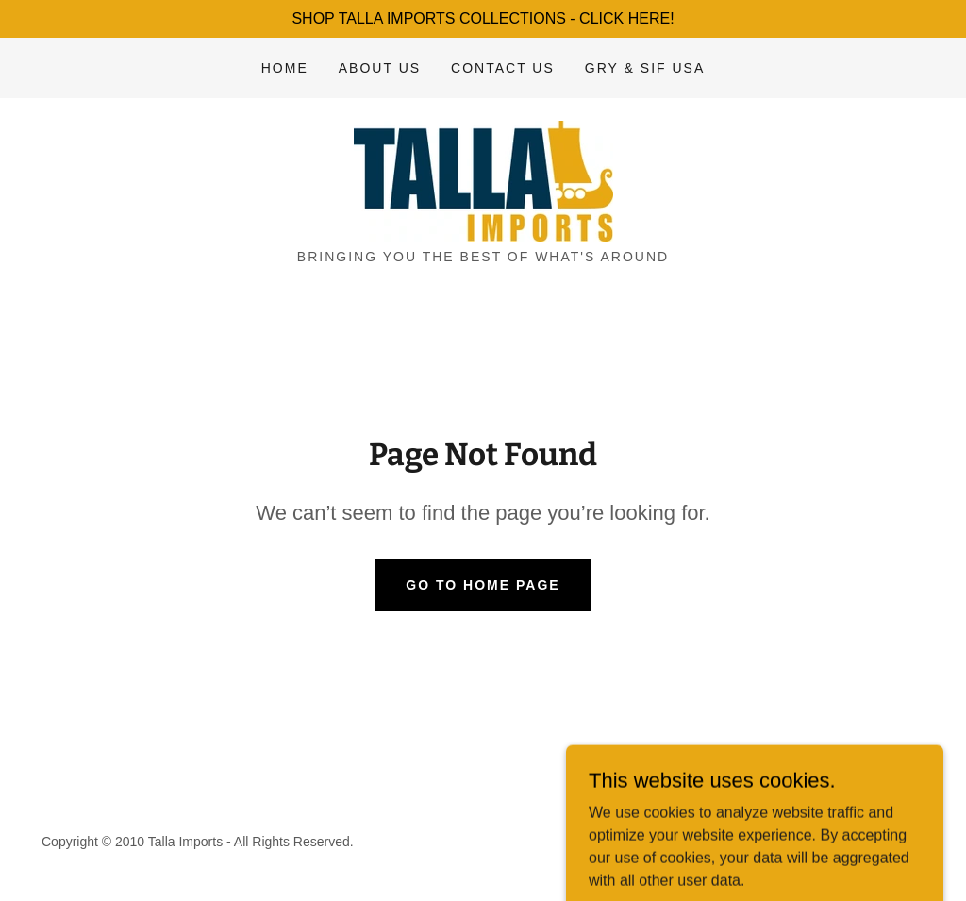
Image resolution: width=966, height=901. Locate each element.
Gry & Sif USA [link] (645, 67)
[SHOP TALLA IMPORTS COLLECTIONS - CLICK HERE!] (483, 19)
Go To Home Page (482, 584)
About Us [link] (380, 67)
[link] (482, 180)
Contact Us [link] (503, 67)
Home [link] (284, 67)
